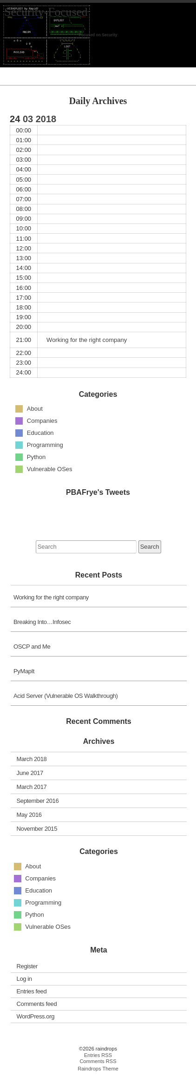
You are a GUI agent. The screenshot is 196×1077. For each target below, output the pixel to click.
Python (36, 456)
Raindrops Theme (98, 1068)
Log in (24, 978)
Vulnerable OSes (49, 469)
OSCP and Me (31, 646)
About (35, 408)
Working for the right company (51, 597)
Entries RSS (98, 1055)
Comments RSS (97, 1061)
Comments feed (37, 1003)
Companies (42, 420)
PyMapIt (23, 671)
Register (27, 966)
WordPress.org (35, 1016)
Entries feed (32, 991)
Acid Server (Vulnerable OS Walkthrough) (65, 695)
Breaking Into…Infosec (42, 621)
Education (40, 432)
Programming (45, 444)
